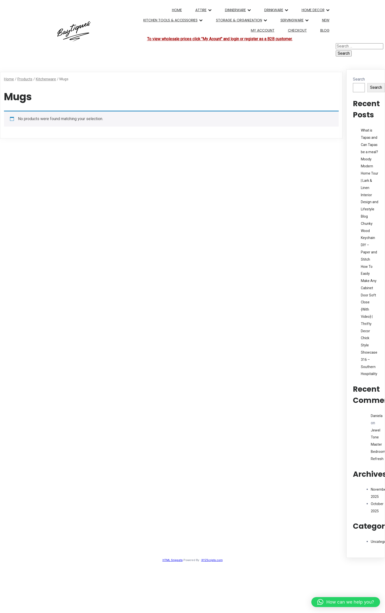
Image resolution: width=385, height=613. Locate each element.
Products (24, 79)
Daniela (377, 416)
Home (9, 79)
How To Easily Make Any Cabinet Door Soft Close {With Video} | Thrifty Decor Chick (369, 302)
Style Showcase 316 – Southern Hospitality (369, 359)
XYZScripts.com (212, 560)
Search (359, 79)
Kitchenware (46, 79)
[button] (345, 602)
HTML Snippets (173, 560)
